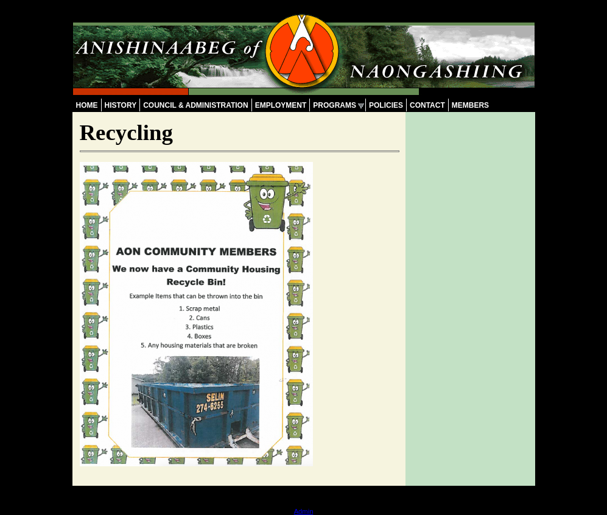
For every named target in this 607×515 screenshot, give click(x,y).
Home (87, 105)
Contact (427, 105)
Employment (281, 105)
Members (470, 105)
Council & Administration (195, 105)
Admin (304, 511)
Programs (334, 105)
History (121, 105)
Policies (386, 105)
